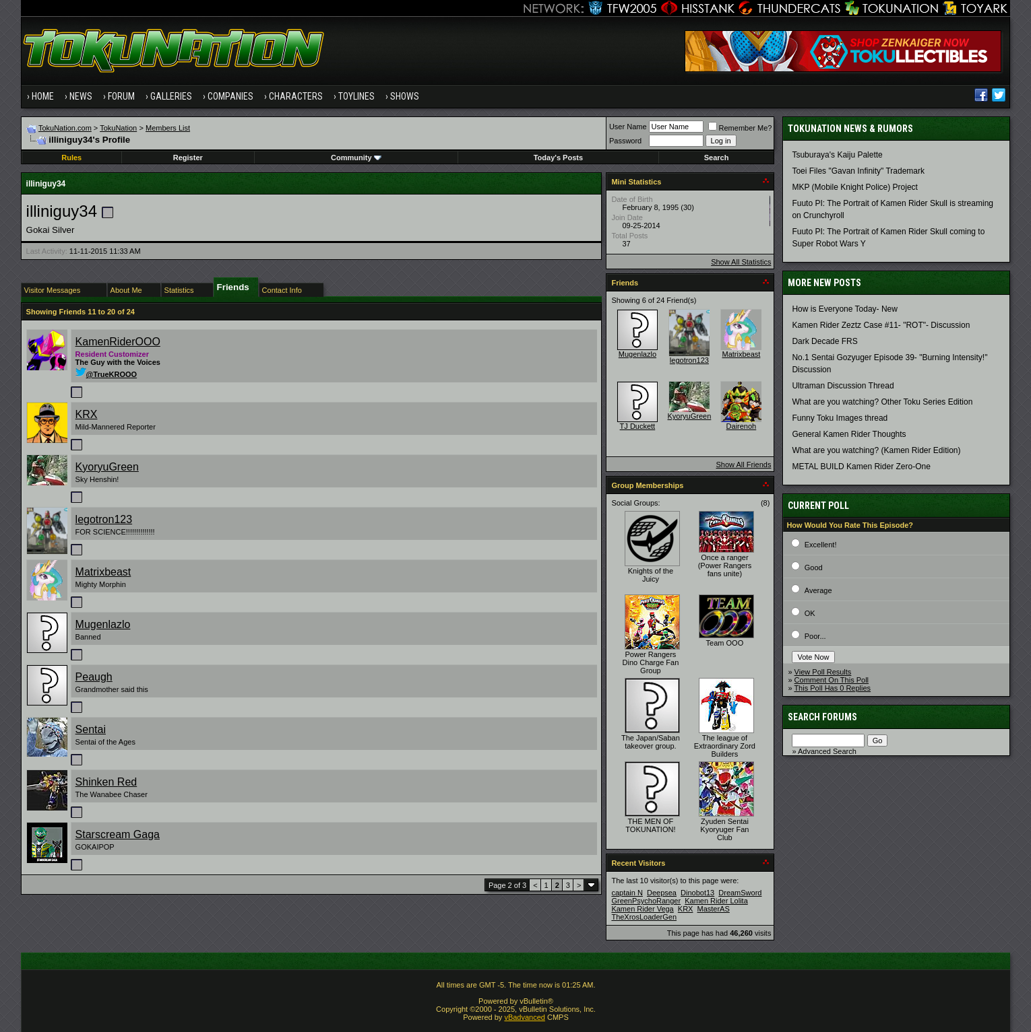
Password (625, 141)
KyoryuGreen (107, 467)
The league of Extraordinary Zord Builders (724, 746)
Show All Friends (743, 464)
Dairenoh (741, 426)
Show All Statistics (741, 262)
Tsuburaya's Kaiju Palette (837, 155)
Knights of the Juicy (650, 575)
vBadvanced (524, 1017)
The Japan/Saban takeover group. (650, 742)
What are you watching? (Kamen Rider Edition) (876, 450)
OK (810, 613)
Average (818, 590)
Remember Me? (740, 128)
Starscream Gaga (117, 834)
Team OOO (725, 643)
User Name (628, 127)
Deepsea (662, 893)
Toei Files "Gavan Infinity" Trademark (858, 171)
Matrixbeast (103, 572)
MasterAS (713, 909)
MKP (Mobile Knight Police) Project (855, 187)
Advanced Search (827, 751)
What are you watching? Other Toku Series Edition (882, 402)
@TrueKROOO (106, 374)
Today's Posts (558, 157)
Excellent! (821, 545)
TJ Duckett (638, 426)
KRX (86, 414)
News (80, 96)
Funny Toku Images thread (839, 418)
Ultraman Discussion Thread (843, 385)
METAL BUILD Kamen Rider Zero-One (861, 466)
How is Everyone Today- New (845, 309)
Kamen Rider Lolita (716, 901)
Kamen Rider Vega (642, 909)
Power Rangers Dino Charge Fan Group (651, 662)
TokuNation (118, 128)
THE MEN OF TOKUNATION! (650, 825)
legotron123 (104, 519)
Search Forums (822, 717)
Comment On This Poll (831, 680)
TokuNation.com (65, 128)
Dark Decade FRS (824, 341)
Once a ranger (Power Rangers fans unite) (724, 565)
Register (188, 157)
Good (814, 567)
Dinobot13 (697, 893)
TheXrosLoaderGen (644, 917)
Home (43, 96)
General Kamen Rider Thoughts (849, 434)
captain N (626, 893)
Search (716, 157)
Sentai (90, 729)
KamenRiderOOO (117, 341)
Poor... (815, 636)
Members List (168, 128)
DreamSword (739, 893)
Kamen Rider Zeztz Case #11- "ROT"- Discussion (881, 325)
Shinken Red (106, 782)
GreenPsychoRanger (646, 901)
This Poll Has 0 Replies (832, 688)
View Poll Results (823, 672)
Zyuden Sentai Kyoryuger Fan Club (724, 829)
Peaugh (94, 677)
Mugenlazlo (103, 624)
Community (356, 157)
